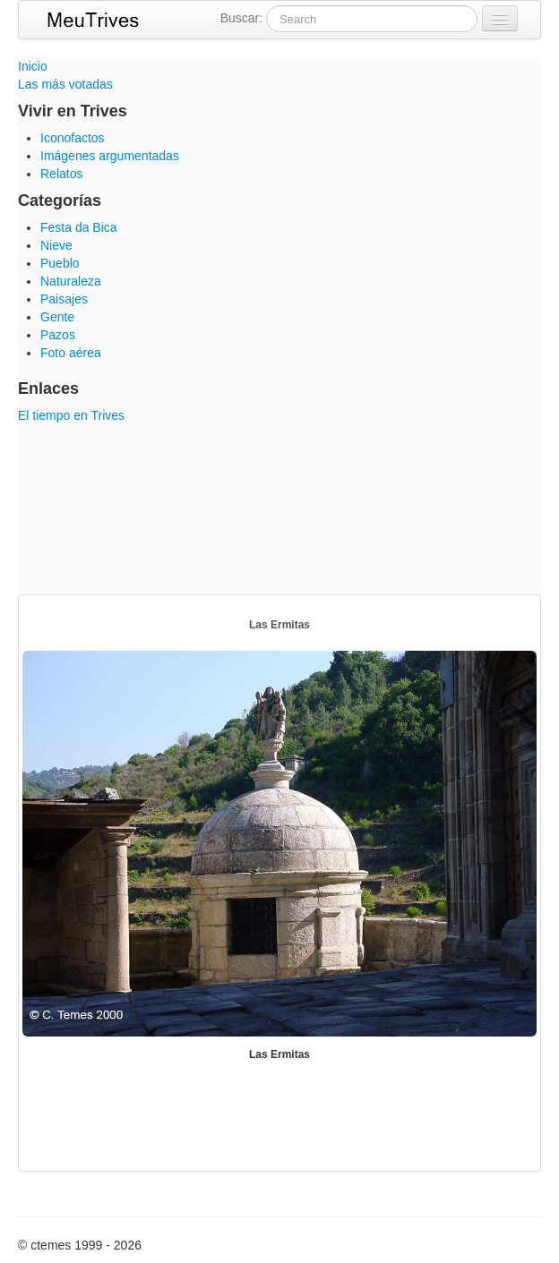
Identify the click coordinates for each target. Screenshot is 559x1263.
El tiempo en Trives (71, 415)
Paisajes (64, 299)
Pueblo (60, 263)
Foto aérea (70, 353)
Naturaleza (70, 281)
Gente (57, 317)
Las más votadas (65, 84)
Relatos (61, 173)
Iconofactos (72, 138)
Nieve (56, 245)
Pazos (57, 335)
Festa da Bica (78, 227)
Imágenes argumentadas (109, 156)
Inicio (32, 66)
